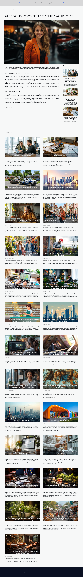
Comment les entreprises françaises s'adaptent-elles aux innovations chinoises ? (60, 287)
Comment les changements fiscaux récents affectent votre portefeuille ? (70, 118)
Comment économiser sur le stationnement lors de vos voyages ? (60, 221)
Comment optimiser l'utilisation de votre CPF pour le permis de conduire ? (23, 221)
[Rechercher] (65, 572)
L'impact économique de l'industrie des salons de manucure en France (23, 552)
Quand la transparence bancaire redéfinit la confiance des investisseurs (70, 80)
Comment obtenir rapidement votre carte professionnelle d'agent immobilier (22, 386)
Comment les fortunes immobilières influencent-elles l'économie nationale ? (60, 320)
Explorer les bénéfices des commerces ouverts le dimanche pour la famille (23, 254)
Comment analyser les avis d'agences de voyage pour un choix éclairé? (22, 287)
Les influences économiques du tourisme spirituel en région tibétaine (60, 519)
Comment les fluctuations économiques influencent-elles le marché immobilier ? (60, 188)
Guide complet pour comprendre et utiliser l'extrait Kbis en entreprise (60, 453)
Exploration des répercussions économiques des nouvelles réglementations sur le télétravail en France (22, 486)
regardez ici (20, 82)
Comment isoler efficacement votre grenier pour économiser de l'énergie (60, 353)
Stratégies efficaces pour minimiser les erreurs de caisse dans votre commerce (22, 320)
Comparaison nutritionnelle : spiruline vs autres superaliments (70, 99)
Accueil (5, 9)
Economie (27, 3)
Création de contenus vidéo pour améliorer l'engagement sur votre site (23, 353)
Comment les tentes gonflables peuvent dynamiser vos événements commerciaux (60, 419)
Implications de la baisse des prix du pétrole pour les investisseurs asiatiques (22, 419)
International (34, 3)
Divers (58, 3)
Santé (42, 3)
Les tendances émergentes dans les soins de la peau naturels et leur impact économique (23, 519)
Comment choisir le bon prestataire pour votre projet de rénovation (60, 386)
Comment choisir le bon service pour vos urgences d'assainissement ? (60, 254)
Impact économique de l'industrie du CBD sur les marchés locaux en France (60, 486)
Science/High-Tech (50, 2)
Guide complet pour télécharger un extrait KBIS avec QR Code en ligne (23, 453)
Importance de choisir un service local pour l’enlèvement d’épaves (22, 188)
